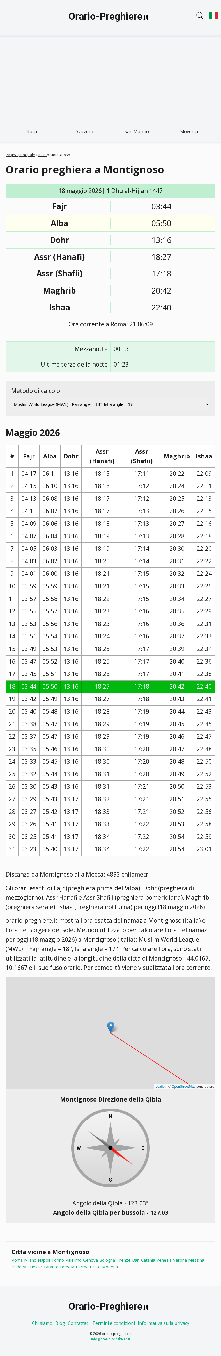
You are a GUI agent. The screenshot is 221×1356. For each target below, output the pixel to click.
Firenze (123, 1260)
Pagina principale (20, 154)
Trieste (34, 1266)
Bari (136, 1260)
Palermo (73, 1260)
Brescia (67, 1266)
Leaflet (160, 1087)
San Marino (137, 131)
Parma (82, 1266)
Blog (60, 1323)
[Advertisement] (110, 79)
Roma (17, 1260)
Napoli (44, 1260)
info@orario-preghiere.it (110, 1339)
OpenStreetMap (183, 1087)
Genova (90, 1260)
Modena (110, 1266)
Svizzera (84, 131)
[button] (110, 1027)
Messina (196, 1260)
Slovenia (189, 131)
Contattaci (78, 1323)
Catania (148, 1260)
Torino (57, 1260)
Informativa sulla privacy (163, 1323)
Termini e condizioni (113, 1323)
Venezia (164, 1260)
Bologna (107, 1260)
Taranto (51, 1266)
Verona (180, 1260)
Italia (32, 131)
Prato (95, 1266)
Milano (30, 1260)
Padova (18, 1266)
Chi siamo (42, 1323)
